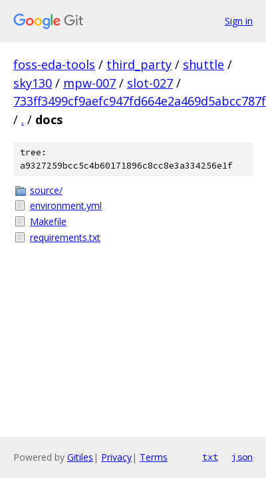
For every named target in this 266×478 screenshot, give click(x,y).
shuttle (203, 64)
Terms (154, 457)
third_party (139, 64)
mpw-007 (89, 83)
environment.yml (66, 205)
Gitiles (80, 457)
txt (210, 457)
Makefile (48, 221)
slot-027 (150, 83)
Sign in (239, 21)
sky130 (32, 83)
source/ (46, 190)
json (242, 457)
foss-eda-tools (54, 64)
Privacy (116, 457)
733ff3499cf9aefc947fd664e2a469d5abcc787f (139, 101)
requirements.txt (65, 237)
